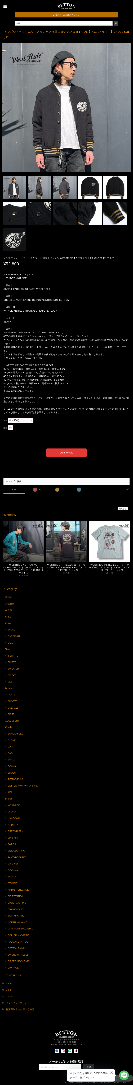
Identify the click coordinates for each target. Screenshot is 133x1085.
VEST (11, 681)
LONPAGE (13, 967)
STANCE (12, 882)
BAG (10, 752)
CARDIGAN (14, 635)
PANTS (11, 694)
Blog (8, 989)
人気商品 (9, 603)
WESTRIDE (14, 804)
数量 (5, 428)
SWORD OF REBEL (18, 954)
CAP (10, 746)
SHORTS (12, 700)
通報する (122, 508)
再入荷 (8, 609)
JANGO (12, 876)
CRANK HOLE (15, 908)
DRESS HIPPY (15, 830)
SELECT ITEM (15, 895)
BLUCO (12, 811)
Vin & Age (13, 837)
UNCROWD (14, 817)
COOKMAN (14, 869)
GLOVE (12, 739)
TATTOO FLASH (16, 778)
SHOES (12, 772)
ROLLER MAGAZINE (18, 934)
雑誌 (10, 791)
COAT (11, 642)
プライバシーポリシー (18, 1002)
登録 (88, 1066)
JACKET (12, 629)
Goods (8, 726)
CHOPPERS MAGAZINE (20, 928)
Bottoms (9, 687)
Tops (7, 648)
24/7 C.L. (12, 843)
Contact (10, 995)
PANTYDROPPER (17, 856)
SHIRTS (12, 661)
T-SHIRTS (13, 655)
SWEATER (13, 668)
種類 (5, 420)
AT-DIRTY (13, 824)
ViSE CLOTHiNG (16, 850)
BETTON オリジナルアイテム (23, 785)
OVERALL (13, 707)
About (9, 982)
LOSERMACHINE (17, 902)
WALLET (12, 759)
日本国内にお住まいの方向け (66, 464)
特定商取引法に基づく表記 (20, 1009)
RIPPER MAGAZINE (18, 960)
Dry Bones (13, 863)
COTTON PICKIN (16, 947)
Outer (8, 622)
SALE (8, 616)
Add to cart (66, 452)
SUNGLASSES (15, 733)
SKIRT (11, 713)
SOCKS (12, 765)
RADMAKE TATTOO (18, 941)
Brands (8, 798)
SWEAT (12, 674)
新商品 (8, 596)
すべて (15, 489)
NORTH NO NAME (17, 921)
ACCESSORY (12, 720)
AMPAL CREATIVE (18, 889)
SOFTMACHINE (16, 915)
